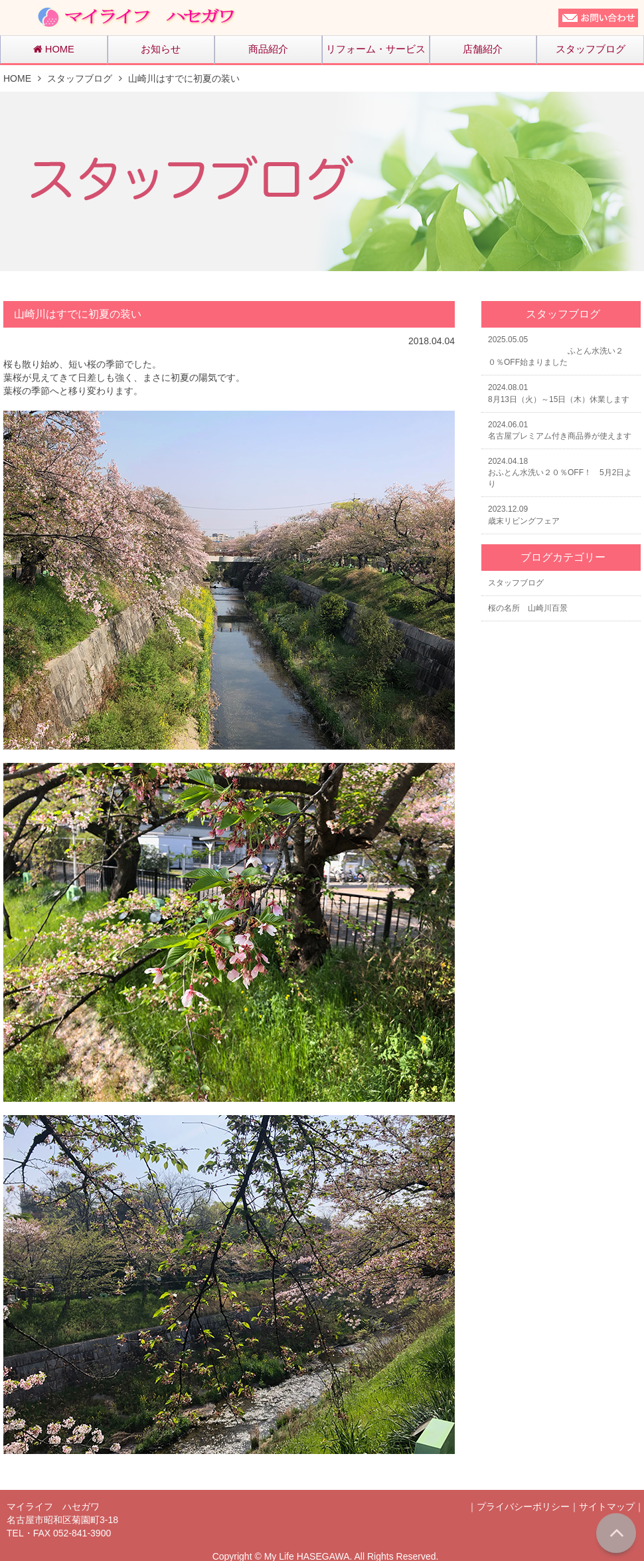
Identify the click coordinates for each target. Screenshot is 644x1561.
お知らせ (161, 49)
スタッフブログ (590, 49)
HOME (53, 49)
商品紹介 (268, 49)
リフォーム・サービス (376, 49)
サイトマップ (607, 1506)
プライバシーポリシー (523, 1506)
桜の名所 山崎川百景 (528, 608)
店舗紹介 (483, 49)
